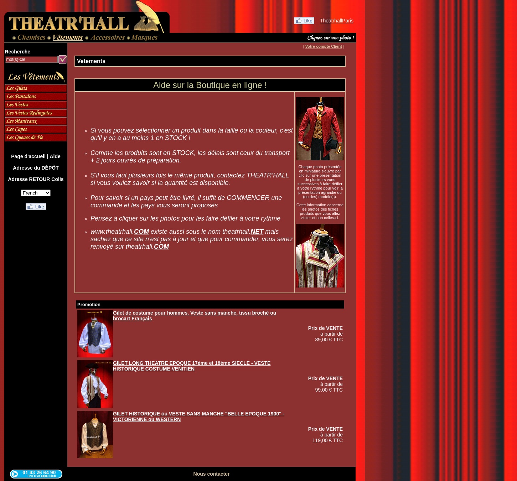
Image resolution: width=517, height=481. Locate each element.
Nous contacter (211, 474)
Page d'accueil (28, 156)
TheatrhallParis (336, 21)
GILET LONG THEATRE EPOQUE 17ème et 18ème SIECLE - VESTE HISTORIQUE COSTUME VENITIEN (191, 366)
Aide (55, 156)
